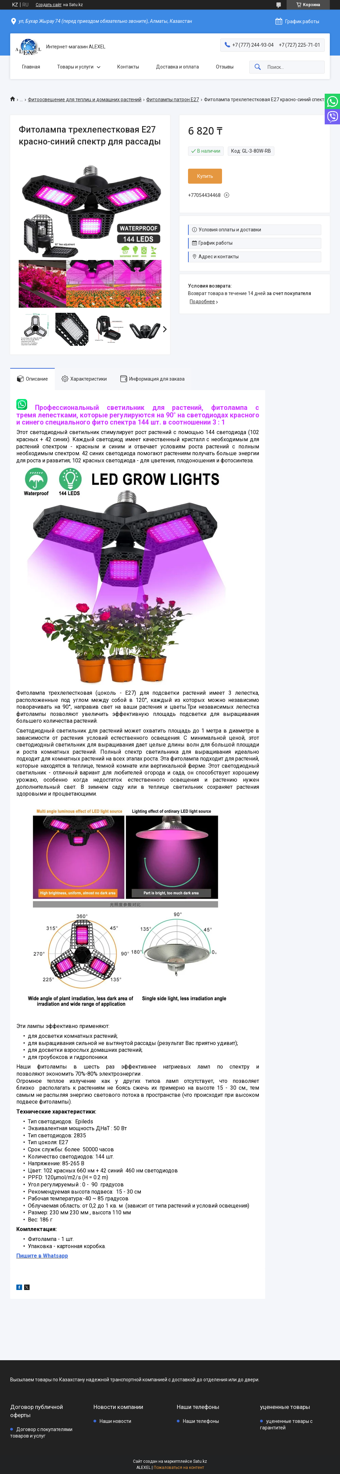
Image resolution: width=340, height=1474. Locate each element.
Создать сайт (49, 4)
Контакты (128, 67)
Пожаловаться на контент (179, 1467)
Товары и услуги (75, 67)
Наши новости (115, 1421)
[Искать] (257, 67)
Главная (31, 67)
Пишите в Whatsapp (42, 1256)
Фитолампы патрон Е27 (172, 99)
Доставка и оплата (177, 67)
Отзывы (225, 67)
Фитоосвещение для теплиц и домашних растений (84, 99)
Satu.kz (200, 1461)
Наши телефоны (201, 1421)
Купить (205, 176)
